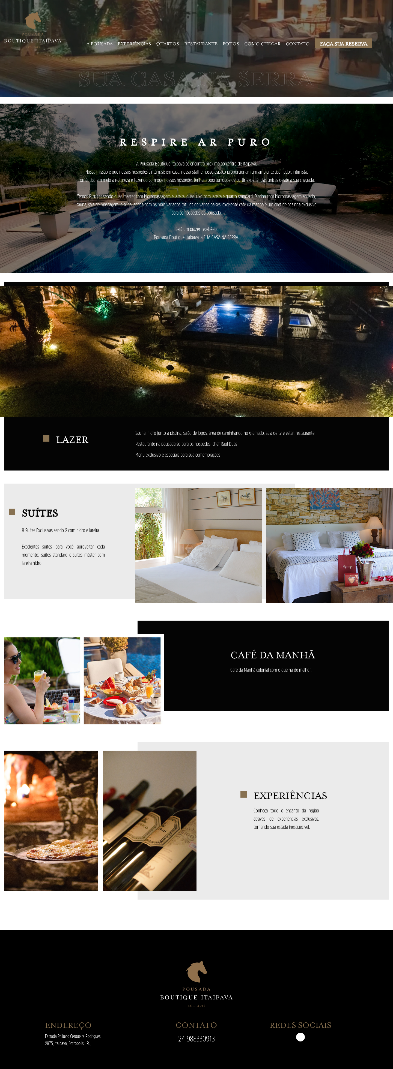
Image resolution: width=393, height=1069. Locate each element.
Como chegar (262, 43)
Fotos (231, 43)
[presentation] (2, 361)
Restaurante (201, 43)
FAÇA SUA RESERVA (343, 43)
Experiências (134, 43)
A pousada (100, 43)
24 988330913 (196, 1039)
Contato (298, 43)
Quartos (167, 43)
